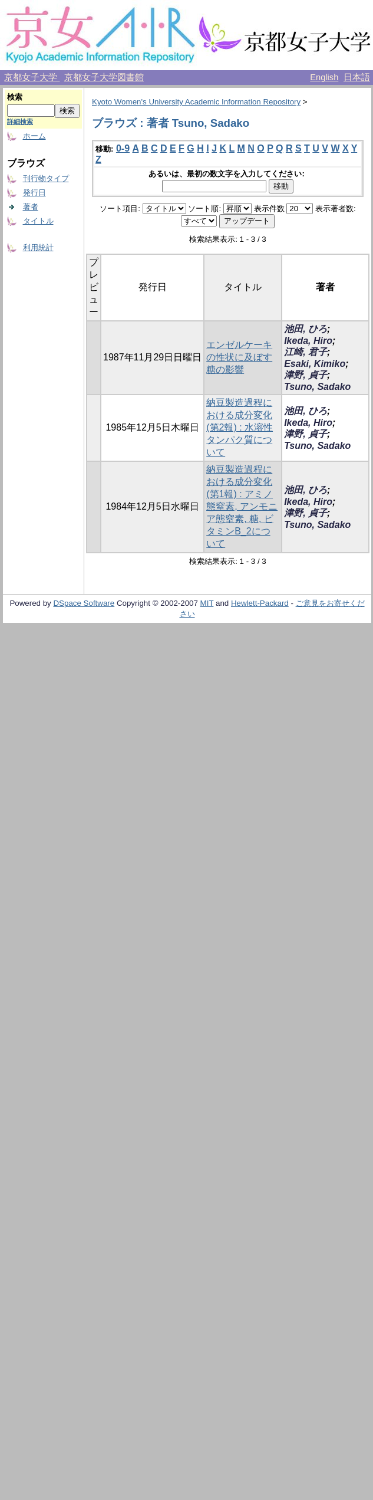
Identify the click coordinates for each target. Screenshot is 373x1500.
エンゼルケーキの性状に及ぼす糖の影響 (239, 357)
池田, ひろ (305, 329)
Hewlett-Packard (260, 603)
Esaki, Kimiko (314, 364)
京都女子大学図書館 (104, 77)
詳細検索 (20, 121)
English (324, 77)
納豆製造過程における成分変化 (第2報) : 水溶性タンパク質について (239, 427)
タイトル (38, 220)
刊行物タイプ (46, 178)
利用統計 (38, 247)
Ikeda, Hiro (308, 341)
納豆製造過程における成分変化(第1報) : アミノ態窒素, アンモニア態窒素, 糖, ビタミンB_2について (242, 506)
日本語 (357, 77)
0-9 (123, 148)
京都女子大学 (32, 77)
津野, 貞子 (305, 375)
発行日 (34, 192)
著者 (30, 206)
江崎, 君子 (305, 352)
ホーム (34, 136)
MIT (207, 603)
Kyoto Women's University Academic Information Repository (196, 101)
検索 (14, 97)
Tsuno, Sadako (317, 387)
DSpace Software (83, 603)
